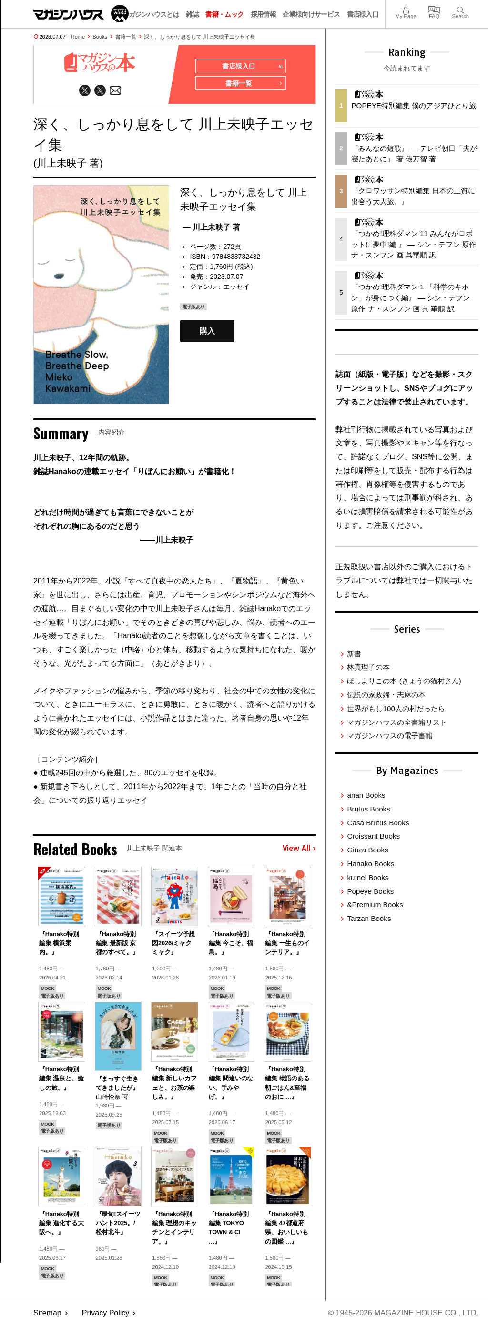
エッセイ (236, 287)
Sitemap (47, 1313)
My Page (405, 8)
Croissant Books (373, 836)
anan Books (366, 795)
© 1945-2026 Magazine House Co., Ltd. (402, 1313)
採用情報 (263, 14)
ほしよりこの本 (404, 681)
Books (100, 37)
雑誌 (192, 14)
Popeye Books (370, 891)
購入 (207, 331)
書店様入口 (363, 14)
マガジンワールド (81, 13)
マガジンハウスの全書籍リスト (397, 722)
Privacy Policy (106, 1313)
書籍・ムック (224, 14)
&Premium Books (375, 904)
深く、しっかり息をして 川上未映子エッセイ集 (199, 37)
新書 (354, 654)
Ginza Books (367, 850)
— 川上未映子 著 (211, 228)
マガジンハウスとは (150, 14)
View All (299, 849)
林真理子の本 (368, 667)
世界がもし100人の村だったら (396, 708)
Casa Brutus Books (378, 823)
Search (460, 8)
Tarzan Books (369, 918)
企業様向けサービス (311, 14)
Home (78, 37)
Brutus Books (368, 809)
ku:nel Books (367, 877)
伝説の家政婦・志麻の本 (386, 695)
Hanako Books (370, 864)
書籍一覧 (125, 37)
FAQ (434, 8)
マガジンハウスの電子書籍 (390, 736)
